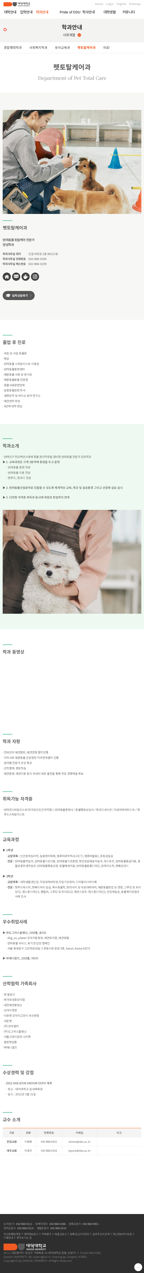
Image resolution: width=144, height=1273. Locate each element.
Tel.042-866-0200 (90, 1252)
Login (110, 4)
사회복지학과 (38, 47)
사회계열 (72, 34)
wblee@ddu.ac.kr (79, 1141)
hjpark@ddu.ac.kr (79, 1150)
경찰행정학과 (13, 47)
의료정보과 (110, 47)
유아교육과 (62, 47)
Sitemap (134, 4)
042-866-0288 (57, 1224)
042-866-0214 (25, 1228)
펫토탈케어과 (87, 47)
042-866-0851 (90, 1224)
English (121, 4)
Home (99, 4)
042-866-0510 (58, 1228)
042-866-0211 (24, 1224)
